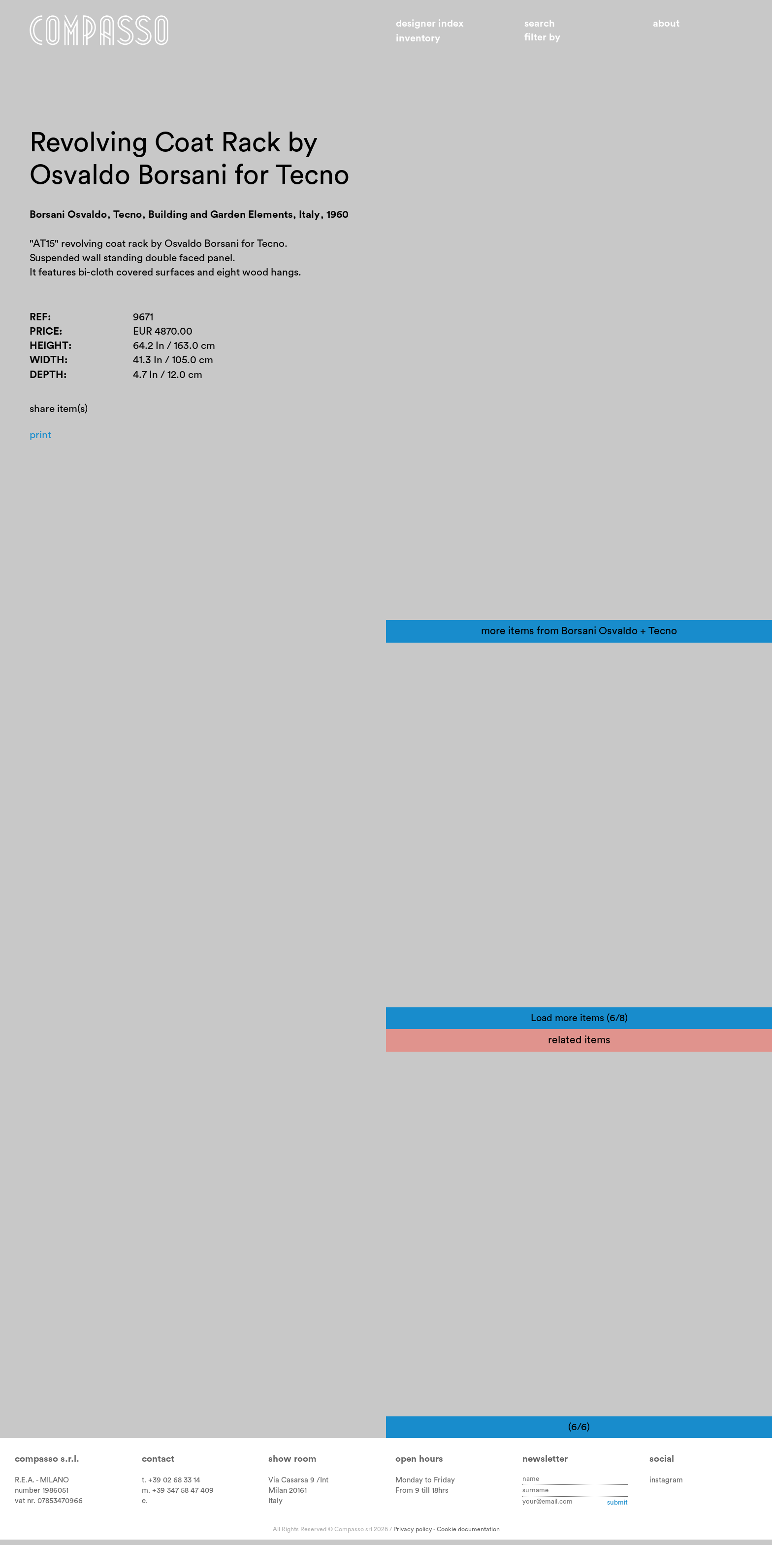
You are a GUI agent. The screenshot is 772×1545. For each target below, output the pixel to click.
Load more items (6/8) (579, 1024)
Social (661, 1465)
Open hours (419, 1465)
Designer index (430, 24)
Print (41, 439)
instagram (666, 1486)
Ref (39, 319)
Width (47, 363)
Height (49, 349)
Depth (47, 378)
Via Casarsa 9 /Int (298, 1486)
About (666, 24)
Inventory (418, 38)
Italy (275, 1507)
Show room (292, 1465)
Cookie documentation (468, 1535)
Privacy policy (412, 1535)
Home (102, 31)
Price (44, 334)
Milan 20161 (287, 1496)
